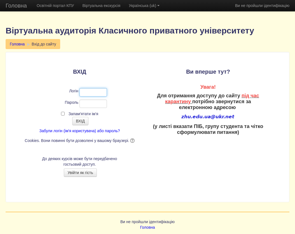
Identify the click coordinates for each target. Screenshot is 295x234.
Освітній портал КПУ (55, 5)
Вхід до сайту (44, 44)
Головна (16, 6)
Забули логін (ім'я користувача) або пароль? (79, 131)
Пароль (72, 102)
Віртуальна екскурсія (101, 5)
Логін (73, 91)
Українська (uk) (144, 5)
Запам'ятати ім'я (83, 114)
